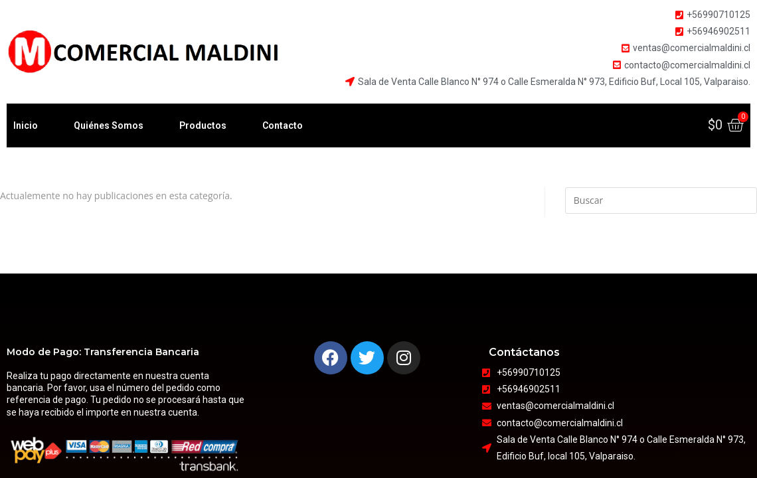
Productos (202, 125)
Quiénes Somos (108, 125)
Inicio (25, 125)
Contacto (282, 125)
